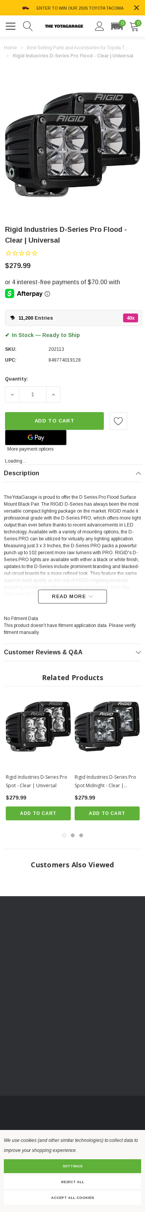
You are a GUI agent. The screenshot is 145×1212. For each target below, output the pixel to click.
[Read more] (72, 596)
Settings (73, 1166)
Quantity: (16, 379)
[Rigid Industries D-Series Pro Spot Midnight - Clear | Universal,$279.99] (107, 726)
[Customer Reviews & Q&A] (72, 652)
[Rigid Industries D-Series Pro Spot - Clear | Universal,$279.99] (38, 726)
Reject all (72, 1182)
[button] (116, 26)
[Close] (136, 7)
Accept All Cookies (72, 1198)
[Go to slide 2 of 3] (73, 835)
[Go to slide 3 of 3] (81, 835)
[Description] (72, 473)
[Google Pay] (36, 437)
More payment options (30, 449)
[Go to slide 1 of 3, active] (64, 835)
